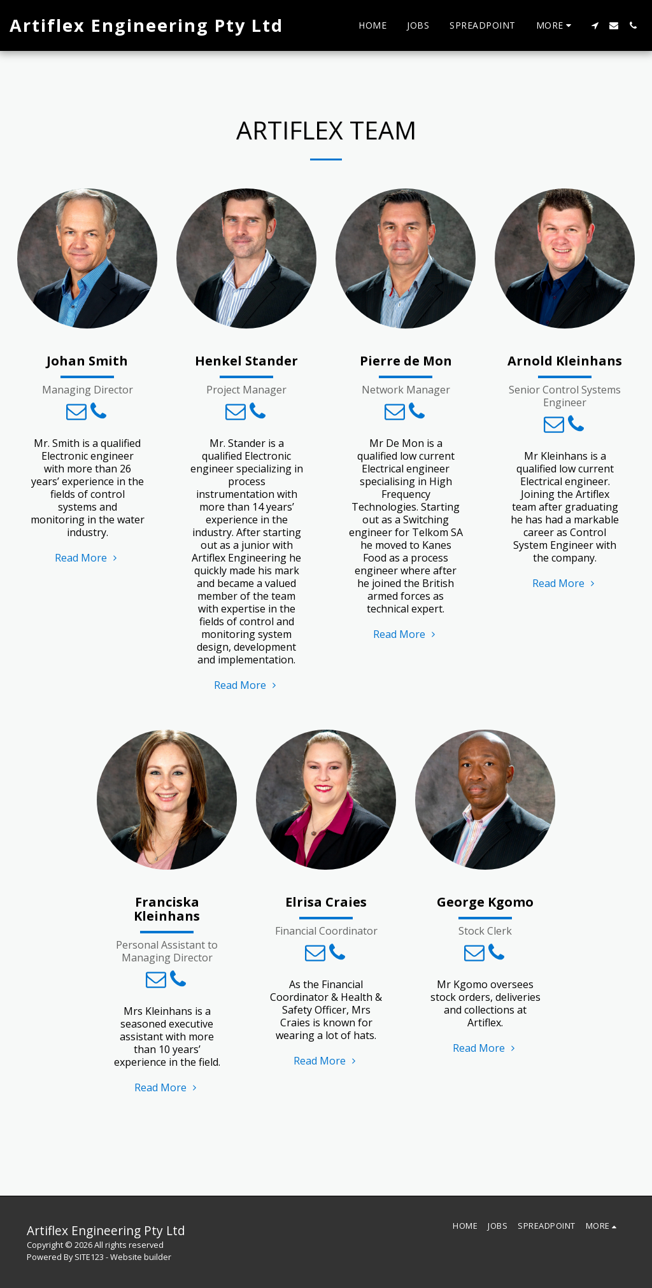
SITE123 (89, 1257)
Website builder (140, 1257)
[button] (595, 25)
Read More (87, 558)
